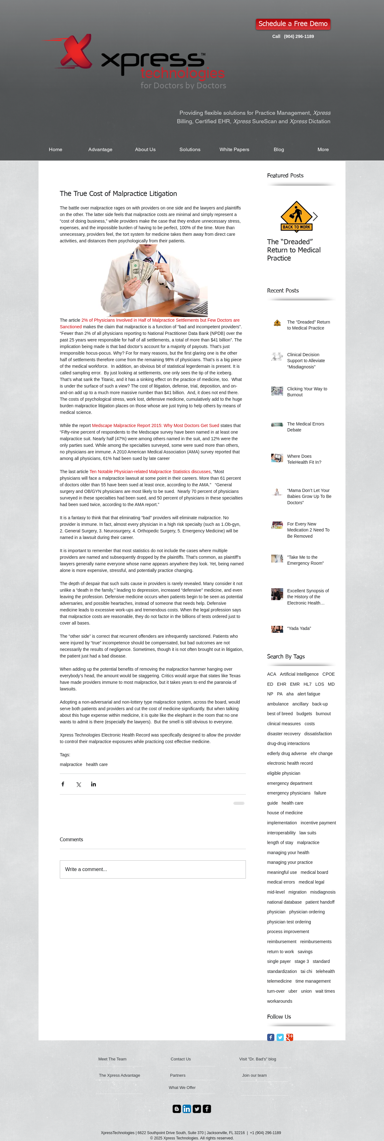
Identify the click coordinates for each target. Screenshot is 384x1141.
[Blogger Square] (177, 1109)
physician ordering (307, 911)
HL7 (308, 684)
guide (272, 803)
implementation (282, 822)
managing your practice (290, 862)
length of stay (280, 842)
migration (297, 892)
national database (284, 902)
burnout (323, 713)
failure (320, 792)
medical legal (311, 882)
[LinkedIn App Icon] (187, 1109)
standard (321, 961)
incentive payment (318, 822)
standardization (282, 971)
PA (280, 693)
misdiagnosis (323, 892)
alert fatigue (308, 693)
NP (270, 693)
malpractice (71, 764)
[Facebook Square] (207, 1109)
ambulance (278, 703)
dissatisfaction (318, 733)
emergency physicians (289, 792)
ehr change (322, 753)
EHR (281, 684)
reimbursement (281, 941)
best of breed (280, 713)
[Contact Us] (187, 1059)
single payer (279, 961)
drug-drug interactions (288, 743)
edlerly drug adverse (287, 753)
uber (292, 991)
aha (289, 693)
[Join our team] (263, 1075)
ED (270, 684)
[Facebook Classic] (270, 1037)
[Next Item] (315, 217)
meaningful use (282, 872)
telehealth (325, 971)
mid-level (276, 892)
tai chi (306, 971)
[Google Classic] (289, 1037)
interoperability (281, 832)
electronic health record (290, 763)
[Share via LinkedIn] (93, 784)
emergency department (289, 783)
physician (276, 911)
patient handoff (320, 902)
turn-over (276, 991)
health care (97, 764)
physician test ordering (289, 921)
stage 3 (302, 961)
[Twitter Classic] (280, 1037)
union (306, 991)
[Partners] (187, 1075)
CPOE (329, 674)
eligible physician (283, 773)
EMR (295, 684)
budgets (304, 713)
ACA (271, 674)
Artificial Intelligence (299, 674)
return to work (280, 951)
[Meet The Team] (122, 1059)
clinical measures (284, 723)
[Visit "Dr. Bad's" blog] (271, 1059)
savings (305, 951)
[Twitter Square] (197, 1109)
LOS (319, 684)
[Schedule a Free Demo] (293, 24)
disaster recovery (284, 733)
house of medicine (285, 812)
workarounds (279, 1001)
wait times (325, 991)
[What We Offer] (192, 1087)
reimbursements (315, 941)
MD (331, 684)
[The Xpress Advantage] (120, 1075)
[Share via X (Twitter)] (78, 784)
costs (309, 723)
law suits (307, 832)
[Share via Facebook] (63, 784)
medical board (314, 872)
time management (313, 981)
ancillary (301, 703)
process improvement (288, 931)
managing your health (288, 852)
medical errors (281, 882)
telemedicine (279, 981)
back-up (320, 703)
